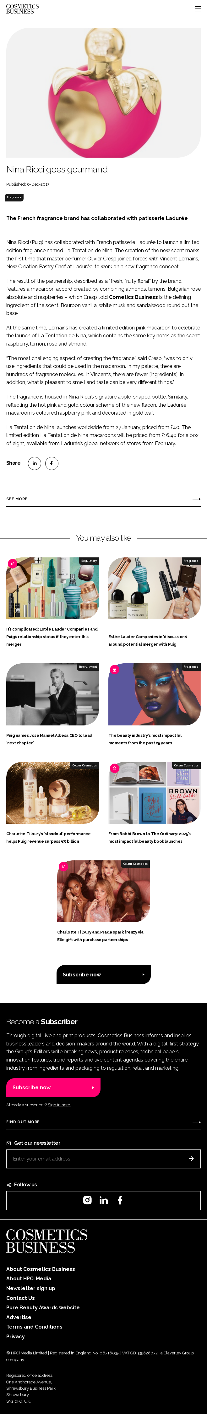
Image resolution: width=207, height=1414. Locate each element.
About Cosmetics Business (40, 1269)
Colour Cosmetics (84, 765)
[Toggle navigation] (198, 9)
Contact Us (20, 1298)
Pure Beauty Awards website (43, 1308)
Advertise (18, 1317)
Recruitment (88, 666)
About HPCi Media (28, 1279)
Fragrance (14, 197)
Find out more (23, 1122)
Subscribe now (82, 975)
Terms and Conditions (34, 1327)
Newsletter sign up (30, 1288)
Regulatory (89, 560)
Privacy (15, 1337)
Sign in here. (59, 1105)
